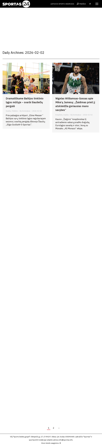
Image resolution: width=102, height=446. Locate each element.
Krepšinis (59, 115)
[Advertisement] (51, 27)
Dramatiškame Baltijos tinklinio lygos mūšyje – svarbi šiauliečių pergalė (24, 102)
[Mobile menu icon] (96, 3)
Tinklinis (15, 111)
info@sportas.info (66, 440)
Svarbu (8, 111)
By (25, 111)
